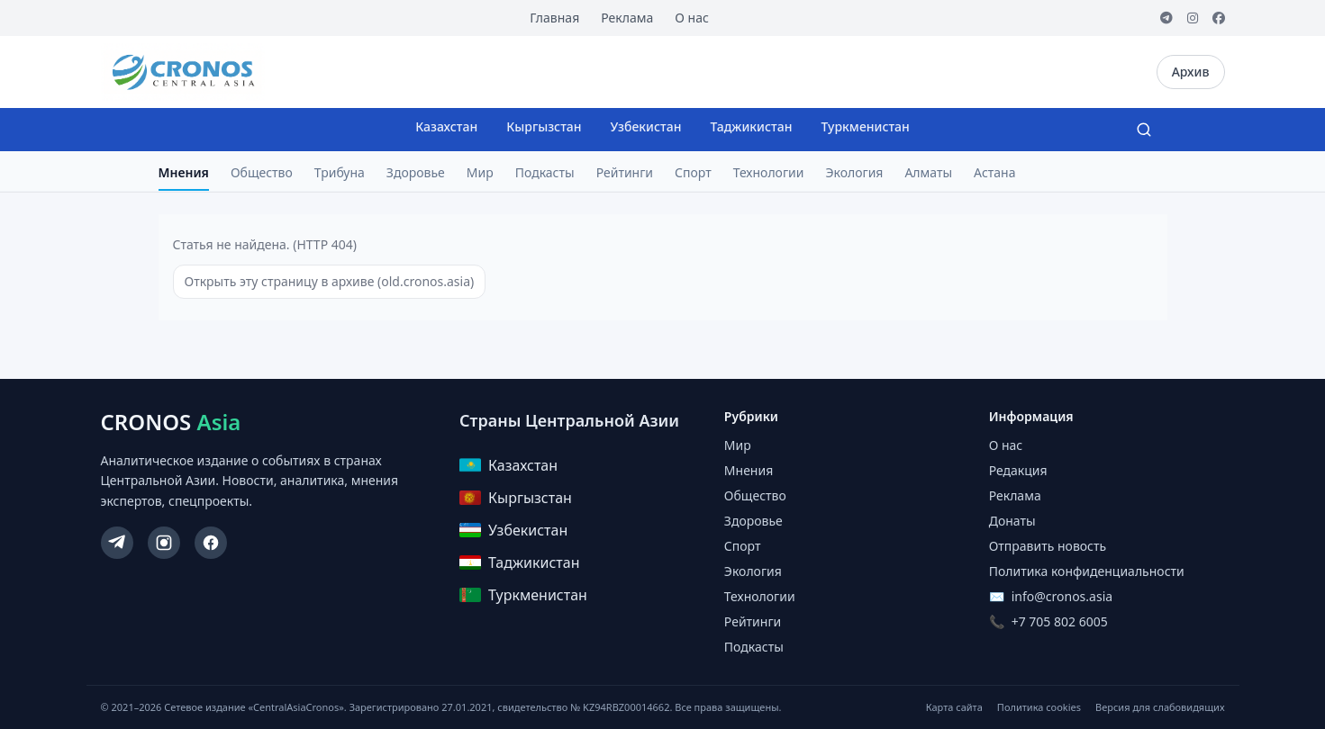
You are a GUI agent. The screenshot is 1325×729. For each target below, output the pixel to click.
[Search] (1144, 129)
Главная (554, 17)
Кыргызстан (543, 126)
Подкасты (545, 172)
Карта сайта (954, 707)
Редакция (1018, 470)
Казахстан (446, 126)
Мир (480, 172)
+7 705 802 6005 (1060, 621)
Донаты (1012, 520)
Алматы (928, 172)
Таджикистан (751, 126)
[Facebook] (1218, 18)
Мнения (184, 172)
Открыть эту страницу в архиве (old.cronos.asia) (330, 281)
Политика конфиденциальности (1086, 571)
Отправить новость (1047, 545)
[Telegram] (1166, 18)
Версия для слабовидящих (1159, 707)
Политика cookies (1039, 707)
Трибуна (339, 172)
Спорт (693, 172)
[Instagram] (1192, 18)
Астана (994, 172)
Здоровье (415, 172)
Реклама (627, 17)
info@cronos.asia (1062, 596)
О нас (692, 17)
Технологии (768, 172)
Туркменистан (865, 126)
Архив (1191, 71)
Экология (854, 172)
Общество (262, 172)
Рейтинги (624, 172)
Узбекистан (646, 126)
